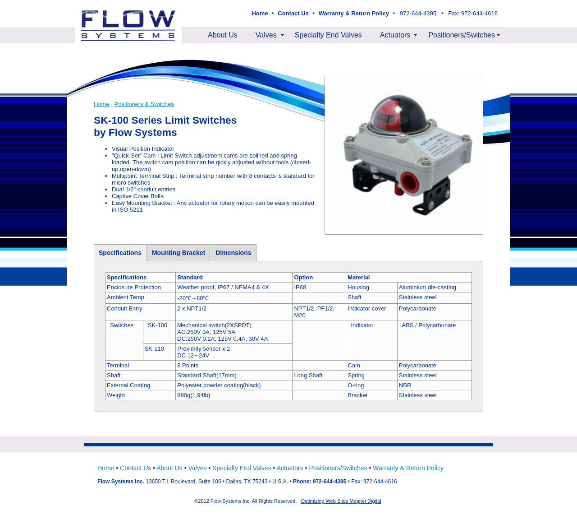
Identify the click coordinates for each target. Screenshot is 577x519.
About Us (223, 35)
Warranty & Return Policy (408, 468)
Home (102, 104)
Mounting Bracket (178, 252)
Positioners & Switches (144, 104)
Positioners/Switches (461, 35)
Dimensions (233, 252)
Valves (266, 35)
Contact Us (135, 468)
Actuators (395, 35)
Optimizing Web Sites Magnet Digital (341, 501)
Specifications (120, 252)
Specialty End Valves (328, 35)
